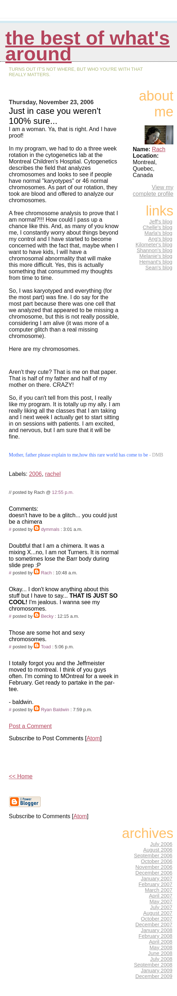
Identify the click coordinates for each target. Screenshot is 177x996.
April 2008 (160, 942)
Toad (46, 646)
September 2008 (153, 965)
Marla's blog (158, 233)
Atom (93, 738)
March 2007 (158, 890)
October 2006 (157, 861)
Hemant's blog (155, 262)
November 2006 (153, 867)
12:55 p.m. (62, 492)
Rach (46, 572)
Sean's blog (158, 267)
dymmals (50, 529)
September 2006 (153, 855)
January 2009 (157, 970)
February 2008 (155, 936)
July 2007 (161, 907)
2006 (35, 474)
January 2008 (157, 930)
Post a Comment (30, 726)
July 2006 (161, 844)
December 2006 (153, 873)
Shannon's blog (154, 250)
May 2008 (161, 947)
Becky (47, 616)
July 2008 (161, 959)
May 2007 (161, 901)
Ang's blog (160, 239)
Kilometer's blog (154, 244)
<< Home (21, 776)
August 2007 (157, 913)
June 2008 (160, 953)
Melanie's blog (155, 256)
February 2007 (155, 884)
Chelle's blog (157, 227)
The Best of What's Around (87, 46)
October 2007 (157, 919)
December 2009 (153, 976)
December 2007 (153, 924)
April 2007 (160, 896)
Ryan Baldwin (55, 709)
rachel (53, 474)
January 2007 (157, 878)
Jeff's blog (160, 221)
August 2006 (157, 850)
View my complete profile (153, 190)
